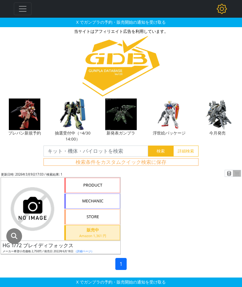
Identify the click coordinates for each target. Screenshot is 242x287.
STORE (93, 216)
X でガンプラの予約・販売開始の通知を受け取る (121, 22)
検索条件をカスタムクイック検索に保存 (121, 161)
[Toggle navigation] (23, 9)
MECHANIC (93, 201)
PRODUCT (92, 185)
